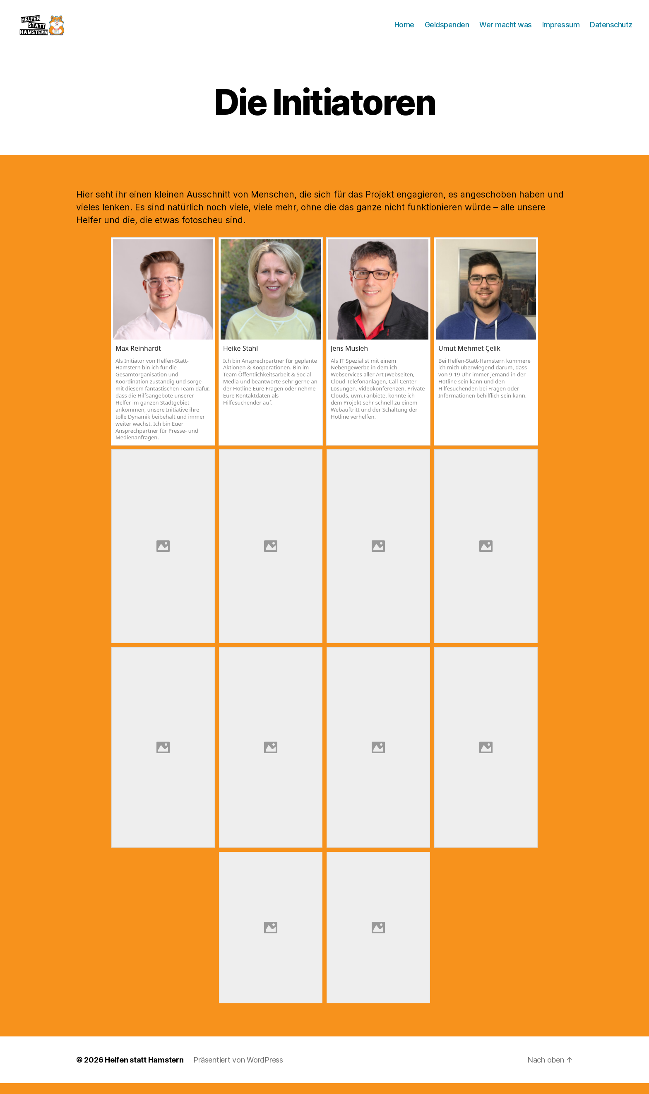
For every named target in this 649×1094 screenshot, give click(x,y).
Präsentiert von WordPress (238, 1070)
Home (404, 30)
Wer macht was (505, 30)
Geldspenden (447, 30)
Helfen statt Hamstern (144, 1070)
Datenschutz (611, 30)
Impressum (561, 30)
